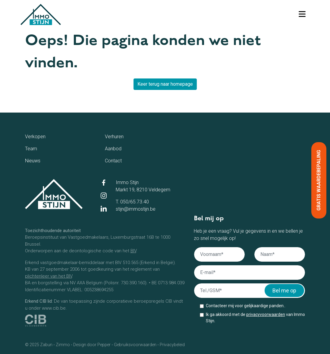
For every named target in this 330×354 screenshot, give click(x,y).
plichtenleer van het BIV (48, 276)
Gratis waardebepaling (319, 180)
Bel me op (284, 290)
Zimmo (63, 344)
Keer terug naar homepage (165, 84)
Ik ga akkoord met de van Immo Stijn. (255, 317)
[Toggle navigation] (302, 14)
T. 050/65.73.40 (132, 202)
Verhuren (125, 136)
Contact (123, 160)
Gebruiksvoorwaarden (135, 344)
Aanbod (123, 148)
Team (38, 148)
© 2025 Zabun (38, 344)
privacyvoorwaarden (265, 314)
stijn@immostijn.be (136, 209)
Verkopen (47, 136)
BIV (133, 251)
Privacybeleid (172, 344)
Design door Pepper (92, 344)
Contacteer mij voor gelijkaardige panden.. (245, 305)
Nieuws (41, 160)
